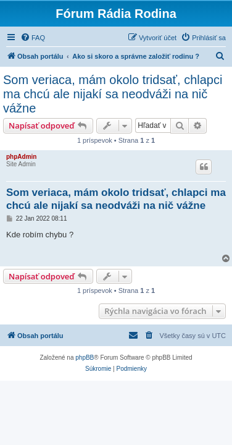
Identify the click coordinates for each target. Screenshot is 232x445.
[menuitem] (32, 37)
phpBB (84, 357)
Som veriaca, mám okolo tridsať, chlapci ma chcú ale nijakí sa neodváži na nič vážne (112, 94)
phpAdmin (21, 156)
